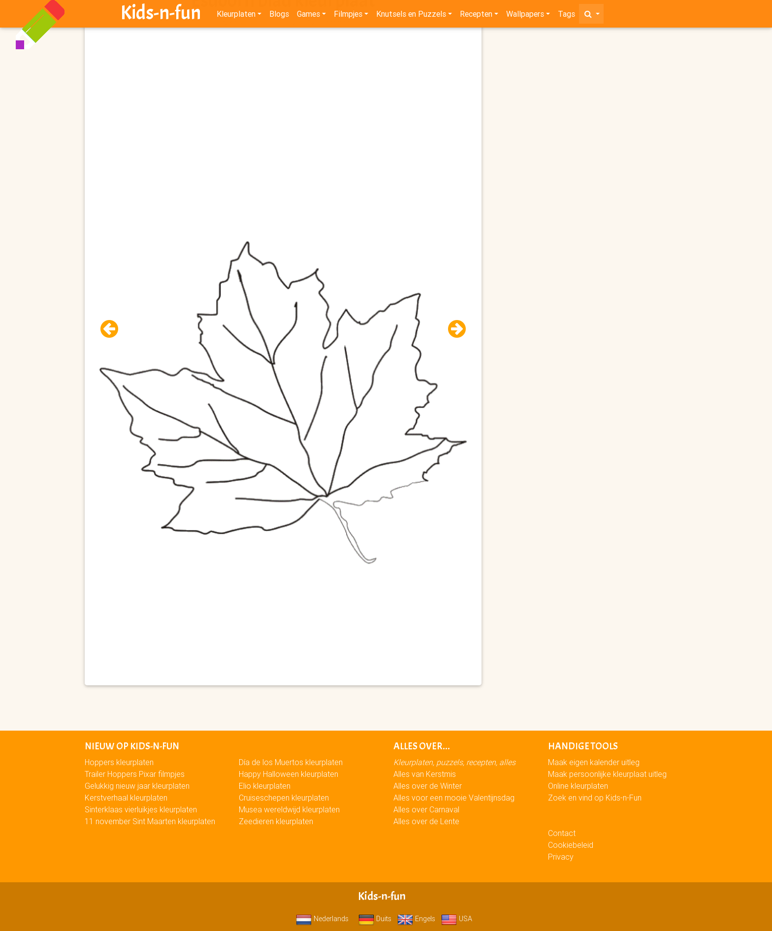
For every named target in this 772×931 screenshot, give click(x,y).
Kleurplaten (236, 16)
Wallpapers (525, 16)
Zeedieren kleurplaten (276, 821)
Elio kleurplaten (264, 786)
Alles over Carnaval (426, 809)
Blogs (279, 16)
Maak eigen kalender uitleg (594, 762)
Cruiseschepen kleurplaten (284, 798)
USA (456, 918)
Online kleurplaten (578, 786)
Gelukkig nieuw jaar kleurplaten (137, 786)
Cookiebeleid (570, 845)
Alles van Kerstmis (424, 774)
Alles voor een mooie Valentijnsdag (454, 798)
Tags (566, 16)
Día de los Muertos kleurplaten (291, 762)
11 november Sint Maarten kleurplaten (150, 821)
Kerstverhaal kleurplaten (126, 798)
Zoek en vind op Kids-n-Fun (595, 798)
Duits (374, 918)
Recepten (476, 16)
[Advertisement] (283, 99)
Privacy (561, 857)
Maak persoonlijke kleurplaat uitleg (607, 774)
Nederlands (322, 918)
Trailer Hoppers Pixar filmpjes (135, 774)
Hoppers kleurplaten (119, 762)
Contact (562, 833)
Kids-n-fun (161, 15)
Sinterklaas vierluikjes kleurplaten (141, 809)
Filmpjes (348, 16)
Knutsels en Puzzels (411, 16)
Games (308, 16)
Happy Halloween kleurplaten (288, 774)
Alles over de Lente (426, 821)
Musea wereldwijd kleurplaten (289, 809)
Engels (416, 918)
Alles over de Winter (427, 786)
